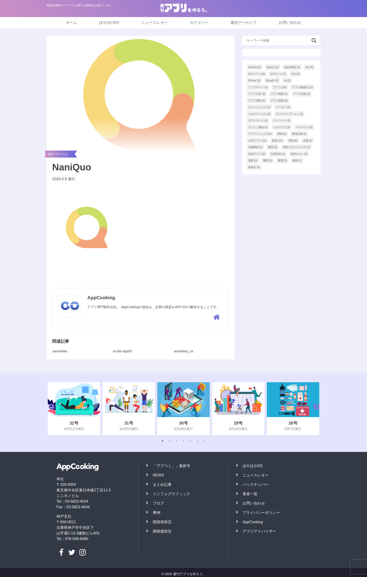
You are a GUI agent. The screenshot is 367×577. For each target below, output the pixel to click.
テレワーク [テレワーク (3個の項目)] (281, 120)
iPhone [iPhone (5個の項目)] (254, 80)
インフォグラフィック (171, 494)
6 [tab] (197, 441)
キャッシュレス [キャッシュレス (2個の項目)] (259, 107)
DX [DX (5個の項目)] (309, 67)
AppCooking (252, 522)
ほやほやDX (109, 23)
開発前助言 (162, 522)
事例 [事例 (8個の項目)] (281, 133)
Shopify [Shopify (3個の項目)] (272, 80)
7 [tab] (204, 441)
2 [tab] (169, 441)
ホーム (71, 23)
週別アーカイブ (243, 23)
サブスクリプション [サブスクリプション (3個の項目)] (289, 113)
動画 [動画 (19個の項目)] (277, 140)
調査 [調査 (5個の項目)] (252, 160)
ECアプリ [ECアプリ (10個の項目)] (256, 73)
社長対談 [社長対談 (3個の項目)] (278, 153)
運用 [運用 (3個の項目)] (282, 160)
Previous (50, 408)
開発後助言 (162, 531)
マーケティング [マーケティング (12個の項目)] (260, 133)
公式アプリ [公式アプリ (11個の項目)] (257, 140)
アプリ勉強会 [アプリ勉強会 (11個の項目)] (302, 87)
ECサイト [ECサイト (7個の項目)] (278, 73)
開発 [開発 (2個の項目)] (297, 160)
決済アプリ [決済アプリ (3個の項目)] (256, 153)
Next (315, 408)
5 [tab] (190, 441)
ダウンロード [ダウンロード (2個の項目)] (258, 120)
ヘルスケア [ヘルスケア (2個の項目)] (281, 127)
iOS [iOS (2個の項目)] (295, 73)
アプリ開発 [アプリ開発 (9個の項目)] (279, 100)
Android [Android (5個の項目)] (254, 67)
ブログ (158, 503)
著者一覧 (249, 494)
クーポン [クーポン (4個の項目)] (283, 107)
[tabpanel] (74, 408)
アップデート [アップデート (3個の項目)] (258, 87)
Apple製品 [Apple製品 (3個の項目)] (292, 67)
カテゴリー (199, 23)
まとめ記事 (162, 485)
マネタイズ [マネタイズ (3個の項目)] (304, 127)
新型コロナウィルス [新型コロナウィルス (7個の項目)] (296, 147)
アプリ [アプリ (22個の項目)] (279, 87)
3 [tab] (176, 441)
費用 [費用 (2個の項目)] (267, 160)
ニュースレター (154, 23)
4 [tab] (183, 441)
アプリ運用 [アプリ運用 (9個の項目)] (256, 100)
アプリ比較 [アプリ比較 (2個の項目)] (301, 93)
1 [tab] (162, 441)
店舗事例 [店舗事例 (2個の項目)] (255, 147)
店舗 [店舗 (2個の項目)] (307, 140)
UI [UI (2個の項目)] (287, 80)
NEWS (158, 475)
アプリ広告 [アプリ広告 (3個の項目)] (256, 93)
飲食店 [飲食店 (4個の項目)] (254, 167)
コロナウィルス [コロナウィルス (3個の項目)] (259, 113)
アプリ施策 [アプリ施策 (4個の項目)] (279, 93)
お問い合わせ (290, 23)
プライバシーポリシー (261, 513)
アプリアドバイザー (259, 531)
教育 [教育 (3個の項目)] (272, 147)
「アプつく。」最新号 (171, 466)
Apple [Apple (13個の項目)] (273, 67)
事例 (156, 513)
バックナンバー (255, 485)
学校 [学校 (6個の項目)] (292, 140)
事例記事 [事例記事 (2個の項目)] (299, 133)
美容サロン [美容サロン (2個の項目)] (299, 153)
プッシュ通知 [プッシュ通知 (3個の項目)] (258, 127)
